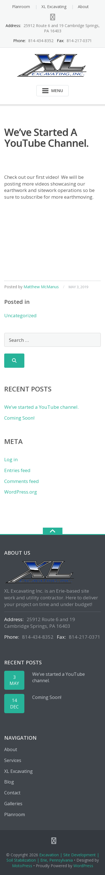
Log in (11, 459)
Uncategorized (20, 315)
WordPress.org (20, 492)
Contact (12, 793)
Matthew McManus (41, 286)
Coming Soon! (19, 418)
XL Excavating (53, 6)
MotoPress (22, 865)
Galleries (13, 804)
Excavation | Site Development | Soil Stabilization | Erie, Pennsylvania (52, 857)
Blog (9, 782)
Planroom (21, 6)
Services (12, 760)
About (83, 6)
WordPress (83, 865)
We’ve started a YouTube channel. (41, 407)
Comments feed (21, 481)
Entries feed (17, 470)
